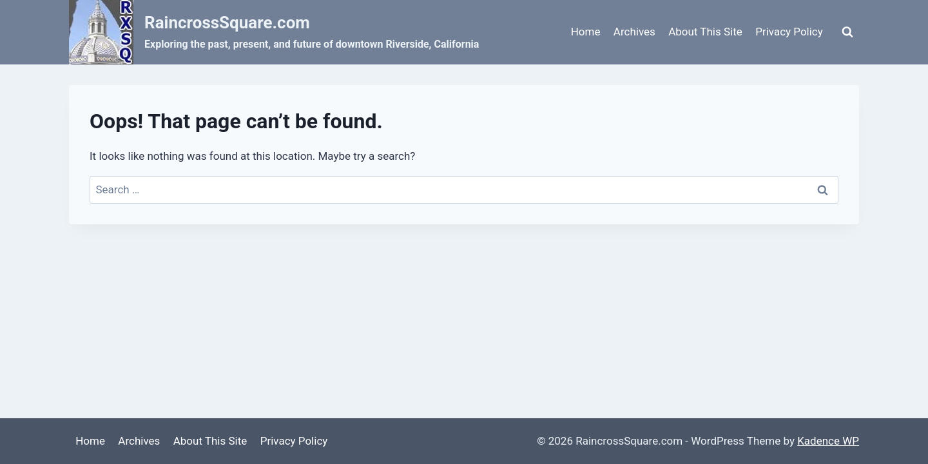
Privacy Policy (789, 31)
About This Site (705, 31)
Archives (634, 31)
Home (586, 31)
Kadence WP (828, 440)
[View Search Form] (847, 32)
